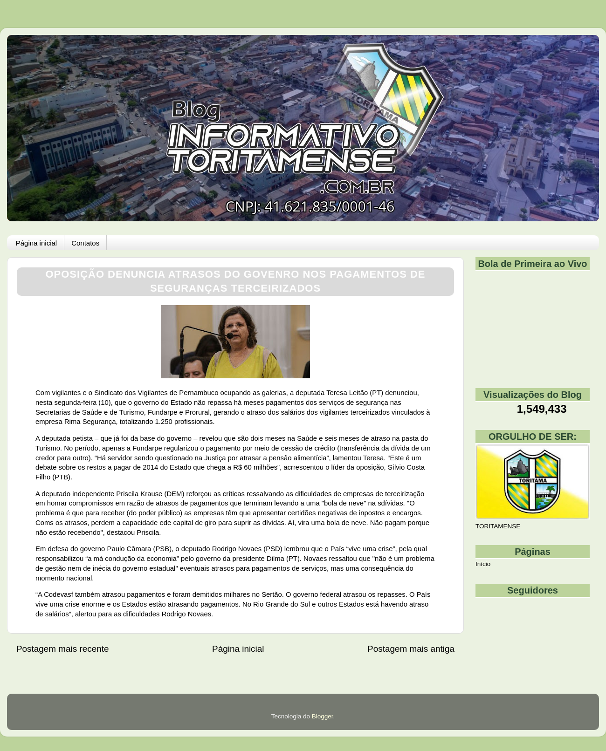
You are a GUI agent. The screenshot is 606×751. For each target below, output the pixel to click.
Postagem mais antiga (410, 649)
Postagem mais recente (62, 649)
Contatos (85, 243)
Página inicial (36, 243)
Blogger (322, 716)
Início (482, 563)
